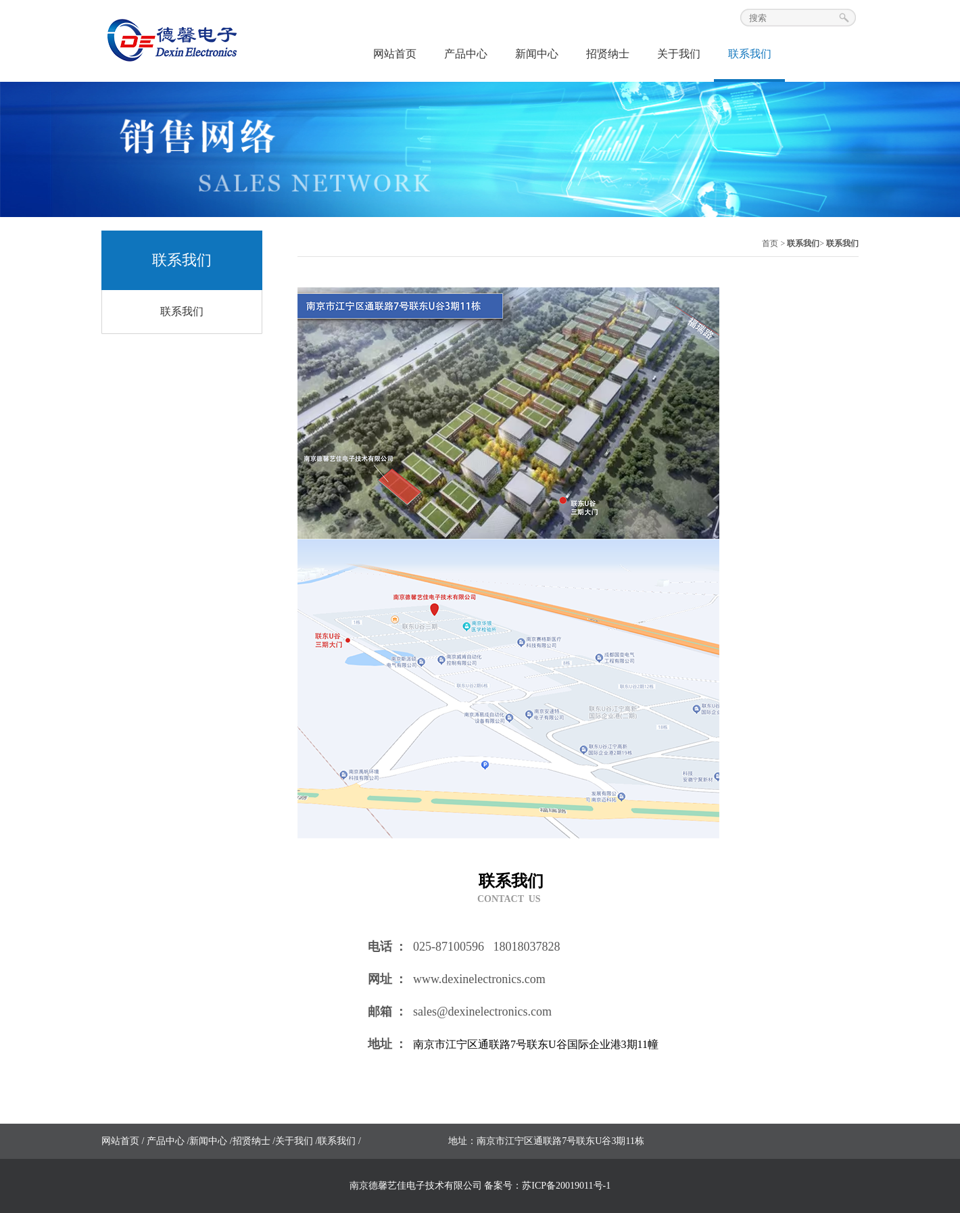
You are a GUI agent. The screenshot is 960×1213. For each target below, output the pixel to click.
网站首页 (394, 54)
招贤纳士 (607, 54)
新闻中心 (536, 54)
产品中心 (465, 54)
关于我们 (678, 54)
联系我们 (749, 54)
